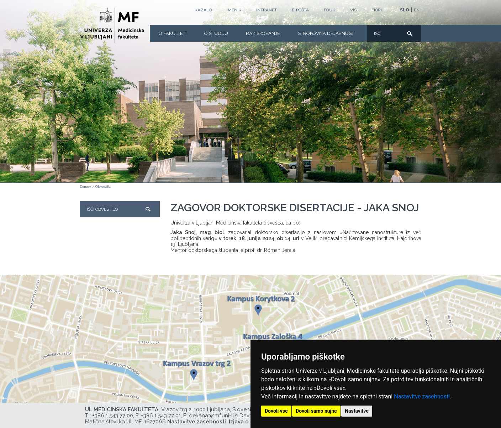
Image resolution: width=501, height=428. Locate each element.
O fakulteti (172, 33)
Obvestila (103, 187)
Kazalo (203, 9)
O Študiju (216, 33)
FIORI (376, 9)
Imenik (234, 9)
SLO (404, 9)
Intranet (266, 9)
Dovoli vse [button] (276, 411)
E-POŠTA (300, 9)
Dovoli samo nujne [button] (316, 411)
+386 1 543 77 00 (112, 415)
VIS (353, 9)
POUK (329, 9)
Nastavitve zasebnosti (422, 396)
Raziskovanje (263, 33)
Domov (85, 187)
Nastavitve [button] (357, 411)
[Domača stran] (112, 25)
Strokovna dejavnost (326, 33)
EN (417, 9)
